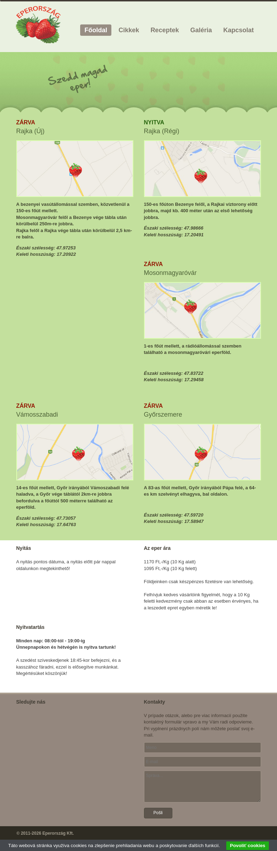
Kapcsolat (238, 30)
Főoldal (95, 30)
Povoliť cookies (247, 845)
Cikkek (128, 30)
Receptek (164, 30)
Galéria (201, 30)
